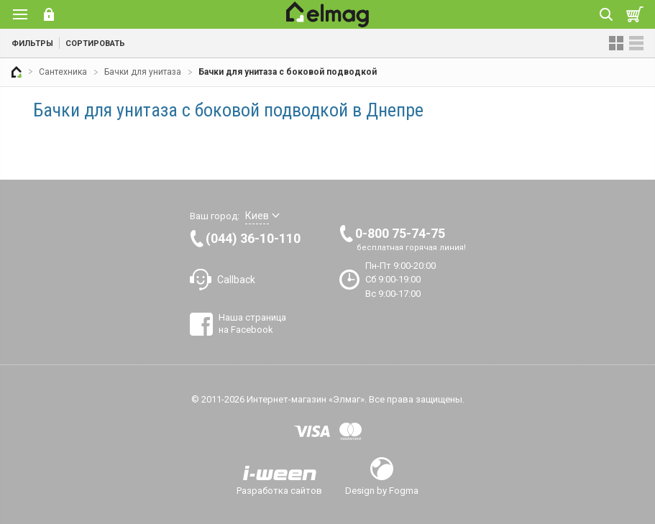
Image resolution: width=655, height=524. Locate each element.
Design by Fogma (381, 490)
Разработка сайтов (279, 490)
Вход (49, 14)
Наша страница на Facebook (252, 323)
